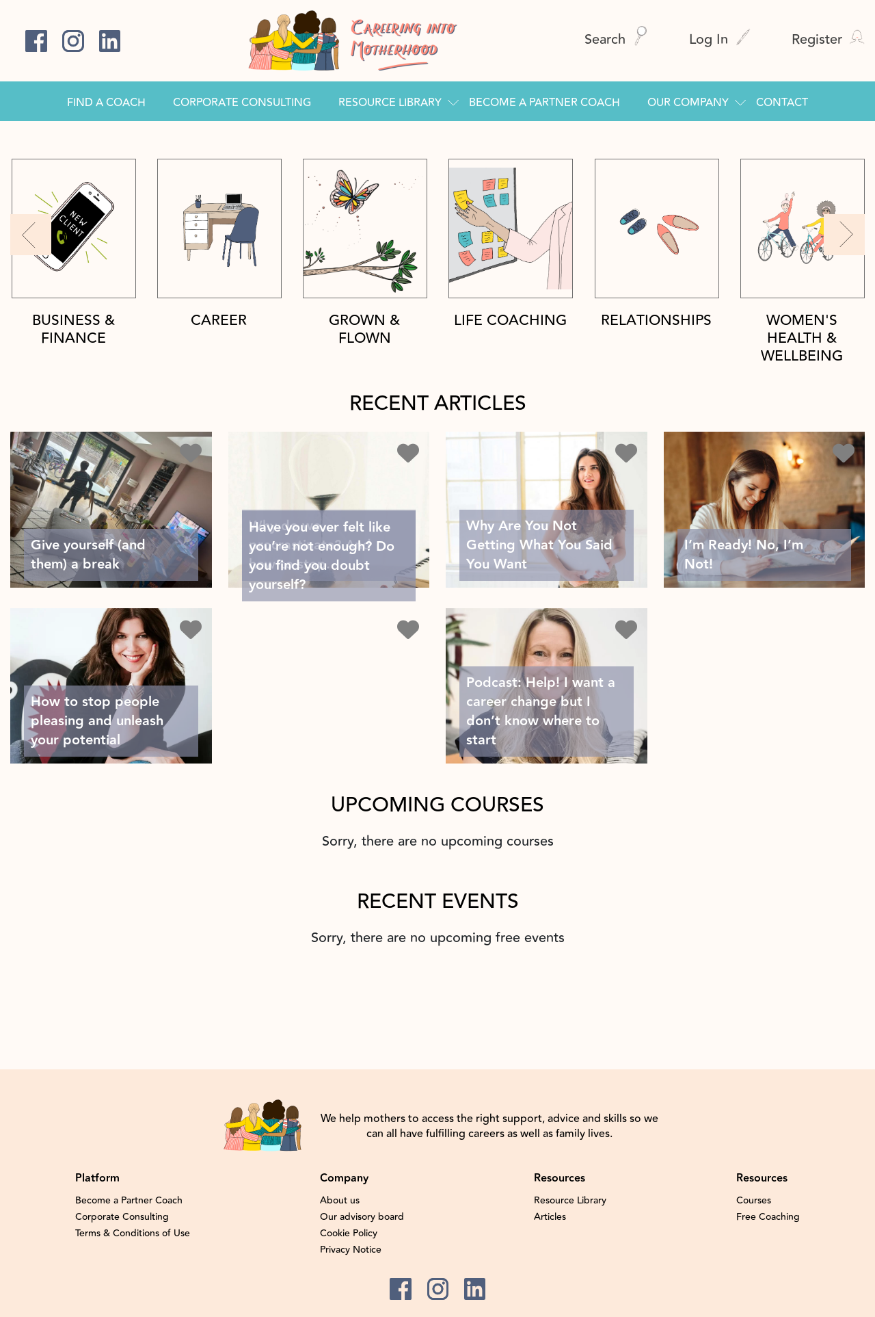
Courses (753, 1200)
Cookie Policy (348, 1233)
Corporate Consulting (242, 102)
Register (828, 39)
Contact (782, 102)
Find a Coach (106, 102)
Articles (550, 1217)
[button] (30, 234)
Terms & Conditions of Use (132, 1233)
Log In (720, 39)
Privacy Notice (350, 1249)
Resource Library (390, 102)
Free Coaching (768, 1217)
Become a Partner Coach (544, 102)
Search (616, 39)
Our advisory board (362, 1217)
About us (340, 1200)
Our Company (688, 102)
